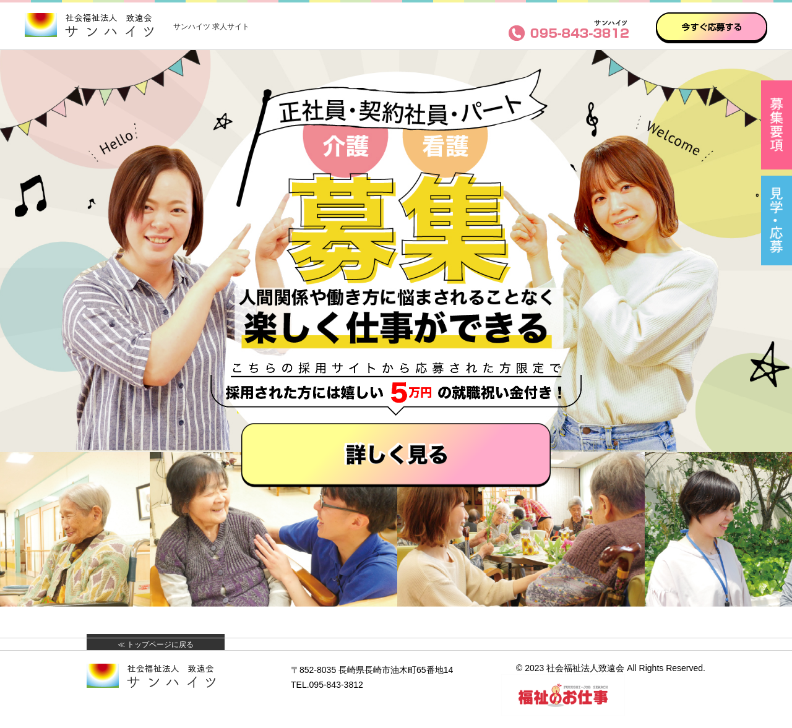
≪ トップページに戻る (156, 644)
